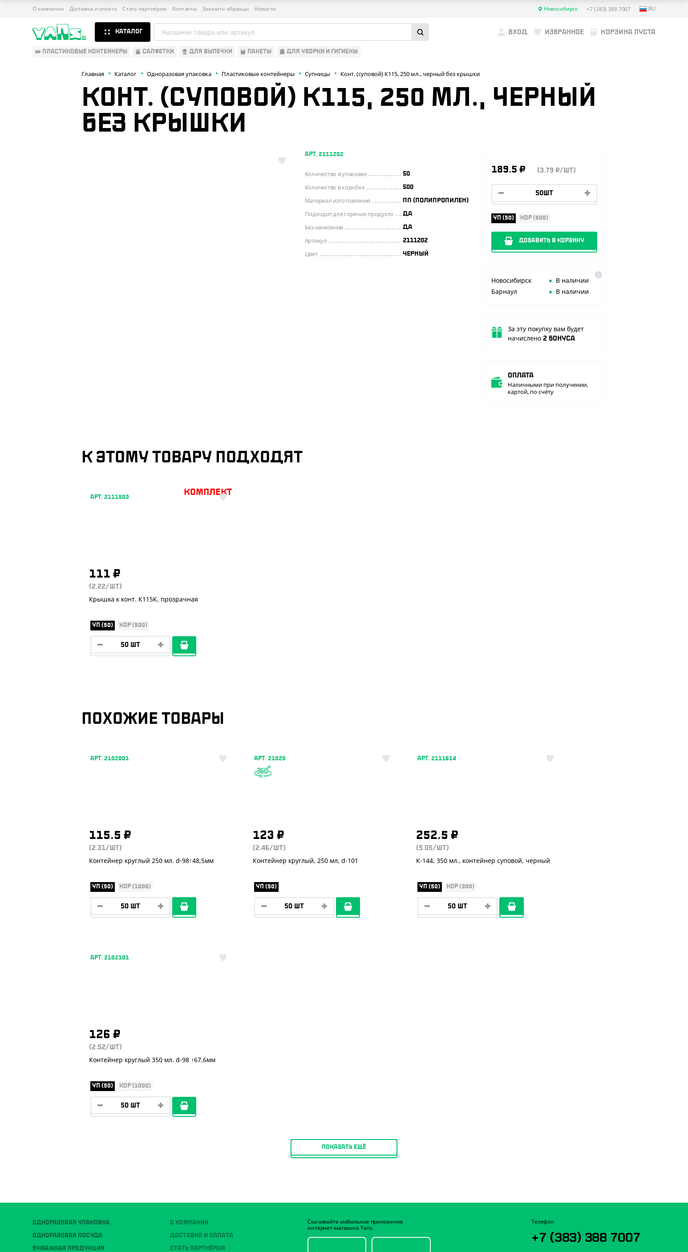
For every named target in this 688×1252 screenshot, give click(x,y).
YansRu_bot (571, 1088)
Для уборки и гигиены (68, 1120)
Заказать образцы (225, 9)
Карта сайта (547, 1198)
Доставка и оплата (93, 9)
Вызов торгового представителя (224, 1107)
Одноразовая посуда (67, 1054)
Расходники (52, 1133)
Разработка (574, 1223)
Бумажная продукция (68, 1067)
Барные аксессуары (64, 1080)
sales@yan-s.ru (585, 1121)
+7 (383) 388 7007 (590, 1055)
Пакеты (44, 1107)
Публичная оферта (555, 1183)
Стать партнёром (144, 9)
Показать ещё (344, 966)
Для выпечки (54, 1093)
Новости (265, 9)
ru (647, 9)
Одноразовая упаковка (71, 1041)
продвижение (582, 1230)
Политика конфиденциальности (573, 1191)
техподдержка (609, 1223)
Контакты (184, 9)
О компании (48, 9)
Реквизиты (187, 1080)
